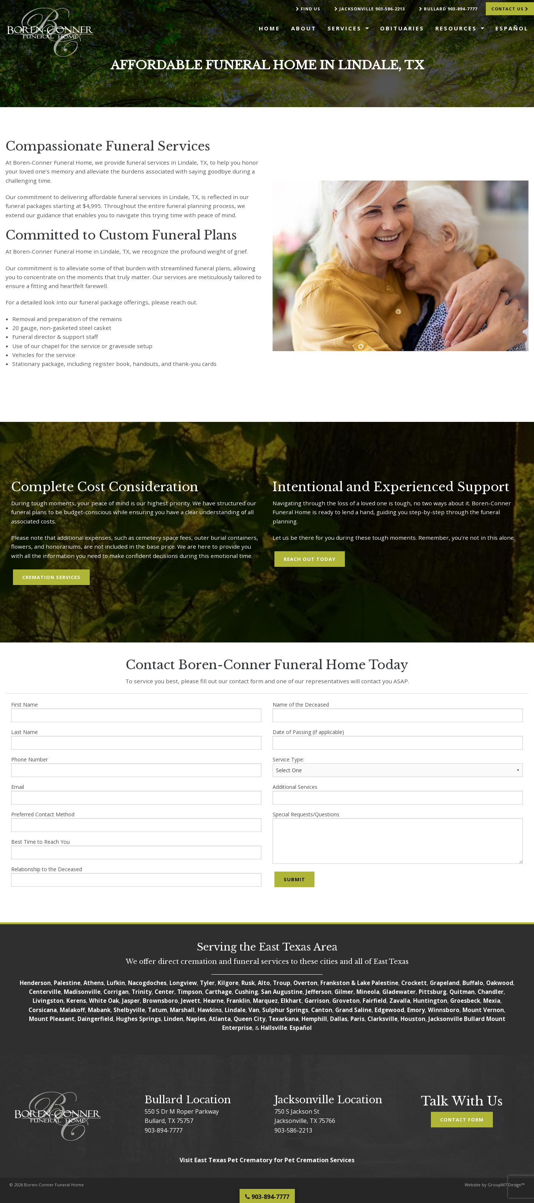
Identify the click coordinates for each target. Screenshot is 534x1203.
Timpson (189, 991)
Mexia (491, 1000)
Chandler (491, 991)
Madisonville (82, 991)
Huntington (430, 1000)
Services (344, 28)
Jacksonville (445, 1018)
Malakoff (72, 1010)
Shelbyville (129, 1010)
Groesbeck (465, 1000)
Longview (183, 982)
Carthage (218, 991)
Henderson (35, 982)
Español (511, 28)
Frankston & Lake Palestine (359, 982)
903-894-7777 (163, 1130)
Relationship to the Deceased (136, 876)
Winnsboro (443, 1010)
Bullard (474, 1018)
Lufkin (116, 982)
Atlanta (220, 1018)
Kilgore (228, 982)
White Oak (104, 1000)
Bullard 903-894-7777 (448, 8)
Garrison (316, 1000)
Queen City (250, 1018)
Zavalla (399, 1000)
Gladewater (399, 991)
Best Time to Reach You (136, 848)
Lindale (235, 1010)
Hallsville (274, 1027)
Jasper (131, 1000)
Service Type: (398, 766)
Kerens (76, 1000)
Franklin (238, 1000)
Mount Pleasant (52, 1018)
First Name (136, 711)
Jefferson (319, 991)
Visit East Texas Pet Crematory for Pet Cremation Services (267, 1160)
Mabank (99, 1010)
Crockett (414, 982)
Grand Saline (353, 1010)
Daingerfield (95, 1018)
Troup (281, 982)
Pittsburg (432, 991)
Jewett (190, 1000)
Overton (305, 982)
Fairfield (374, 1000)
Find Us (308, 8)
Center (164, 991)
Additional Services (398, 793)
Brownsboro (160, 1000)
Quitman (462, 991)
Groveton (346, 1000)
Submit (294, 879)
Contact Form (462, 1119)
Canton (321, 1010)
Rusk (248, 982)
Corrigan (116, 991)
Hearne (213, 1000)
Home (269, 28)
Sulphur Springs (285, 1010)
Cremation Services (51, 577)
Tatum (157, 1010)
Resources (456, 28)
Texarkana (283, 1018)
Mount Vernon (483, 1010)
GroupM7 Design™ (506, 1184)
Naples (196, 1018)
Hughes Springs (138, 1018)
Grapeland (444, 982)
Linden (173, 1018)
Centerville (45, 991)
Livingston (48, 1000)
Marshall (182, 1010)
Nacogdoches (147, 982)
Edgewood (389, 1010)
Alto (264, 982)
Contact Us (509, 8)
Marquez (265, 1000)
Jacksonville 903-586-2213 (369, 8)
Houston (412, 1018)
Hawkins (210, 1010)
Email (136, 793)
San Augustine (282, 991)
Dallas (338, 1018)
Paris (357, 1018)
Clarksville (382, 1018)
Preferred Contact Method (136, 821)
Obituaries (402, 28)
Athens (93, 982)
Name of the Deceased (398, 711)
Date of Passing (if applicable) (398, 739)
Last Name (136, 739)
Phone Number (136, 766)
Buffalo (472, 982)
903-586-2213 (293, 1130)
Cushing (246, 991)
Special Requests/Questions (398, 837)
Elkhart (291, 1000)
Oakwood (499, 982)
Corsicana (43, 1010)
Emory (416, 1010)
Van (253, 1010)
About (303, 28)
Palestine (67, 982)
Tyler (207, 982)
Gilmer (343, 991)
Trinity (142, 991)
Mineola (367, 991)
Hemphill (314, 1018)
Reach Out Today (310, 559)
